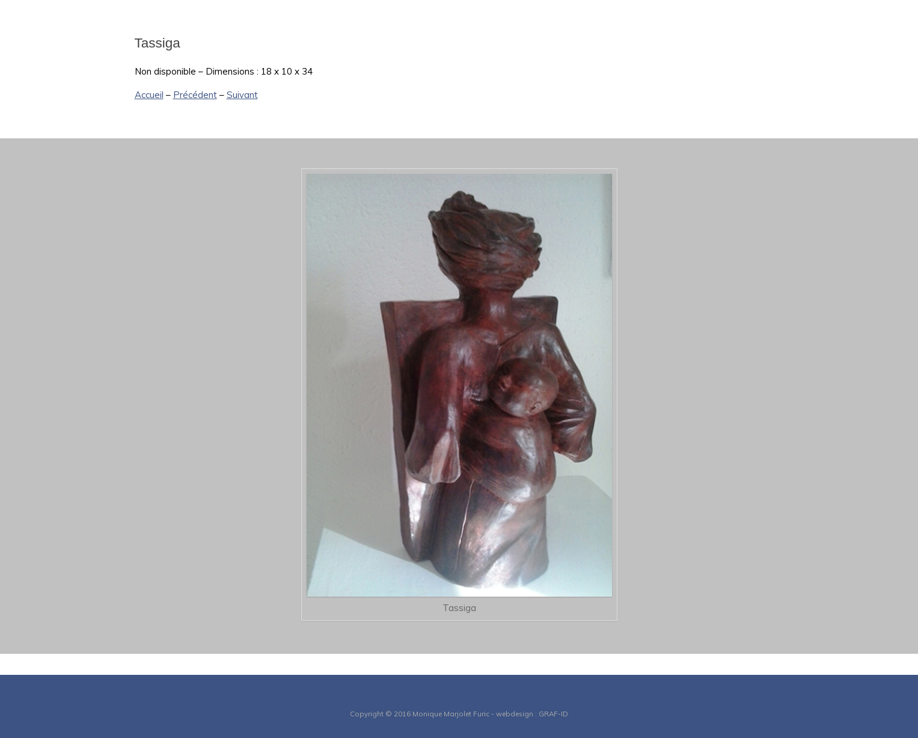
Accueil (149, 94)
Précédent (195, 94)
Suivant (242, 94)
